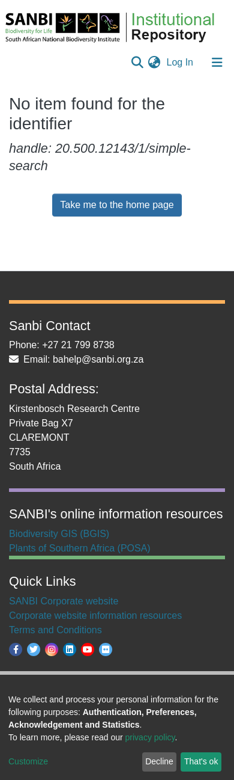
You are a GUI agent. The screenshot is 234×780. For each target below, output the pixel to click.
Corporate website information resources (95, 615)
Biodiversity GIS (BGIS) (59, 534)
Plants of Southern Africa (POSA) (80, 548)
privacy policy (150, 737)
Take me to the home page (116, 205)
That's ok (201, 761)
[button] (154, 62)
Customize (28, 761)
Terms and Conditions (55, 630)
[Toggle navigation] (217, 63)
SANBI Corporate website (63, 601)
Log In (181, 62)
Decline (159, 761)
